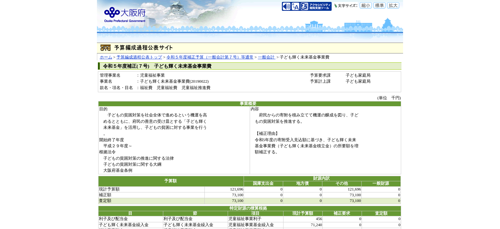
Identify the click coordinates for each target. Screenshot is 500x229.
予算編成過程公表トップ (139, 57)
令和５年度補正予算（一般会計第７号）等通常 (210, 57)
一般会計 (267, 57)
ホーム (106, 57)
